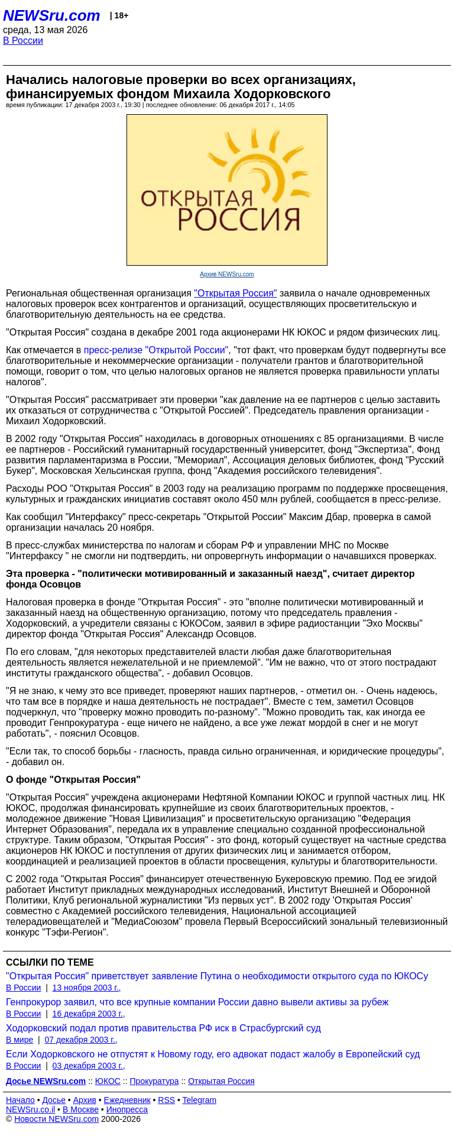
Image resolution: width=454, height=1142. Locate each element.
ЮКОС (108, 1081)
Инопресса (127, 1109)
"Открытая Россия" (235, 293)
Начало (20, 1100)
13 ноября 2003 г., (87, 987)
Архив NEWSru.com (227, 274)
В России (23, 41)
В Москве (81, 1109)
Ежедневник (127, 1100)
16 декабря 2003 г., (89, 1013)
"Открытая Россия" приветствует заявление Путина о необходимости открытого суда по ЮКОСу (217, 976)
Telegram (200, 1100)
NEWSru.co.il (30, 1109)
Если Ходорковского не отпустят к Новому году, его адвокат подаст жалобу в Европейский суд (213, 1054)
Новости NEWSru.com (56, 1119)
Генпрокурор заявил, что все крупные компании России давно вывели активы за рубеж (197, 1002)
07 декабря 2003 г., (80, 1039)
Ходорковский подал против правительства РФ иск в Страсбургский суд (163, 1028)
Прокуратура (154, 1081)
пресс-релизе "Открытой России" (156, 350)
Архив (84, 1100)
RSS (166, 1100)
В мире (19, 1039)
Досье (54, 1100)
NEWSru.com (51, 15)
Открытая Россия (221, 1081)
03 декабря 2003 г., (89, 1065)
